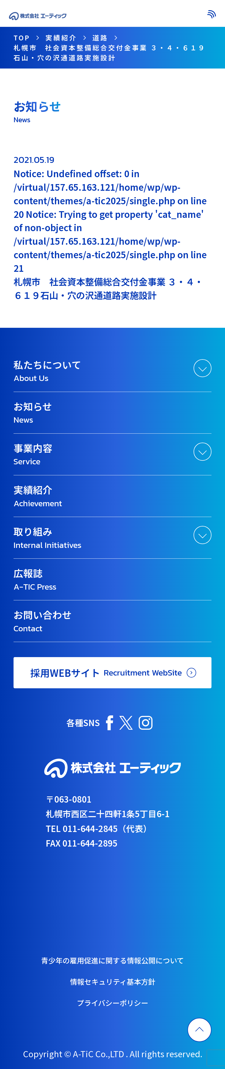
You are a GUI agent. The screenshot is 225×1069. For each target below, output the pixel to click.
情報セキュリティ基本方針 (112, 981)
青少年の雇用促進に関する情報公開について (112, 960)
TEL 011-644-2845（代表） (98, 828)
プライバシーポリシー (112, 1002)
